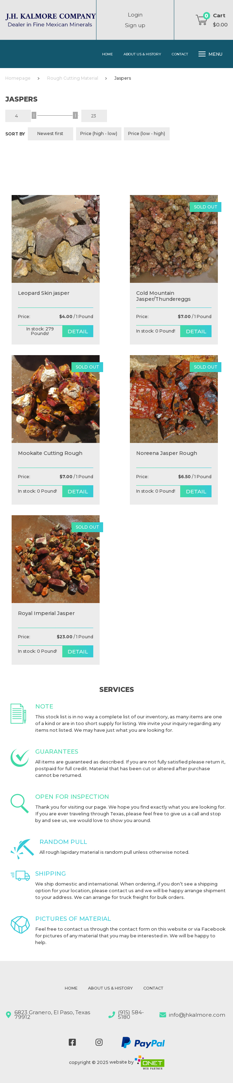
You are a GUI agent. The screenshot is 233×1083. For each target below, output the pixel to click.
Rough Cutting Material (72, 78)
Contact (180, 54)
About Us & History (142, 54)
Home (107, 54)
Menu (210, 53)
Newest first (50, 133)
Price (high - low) (98, 133)
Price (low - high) (146, 133)
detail (78, 331)
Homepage (18, 78)
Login (135, 14)
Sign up (135, 25)
